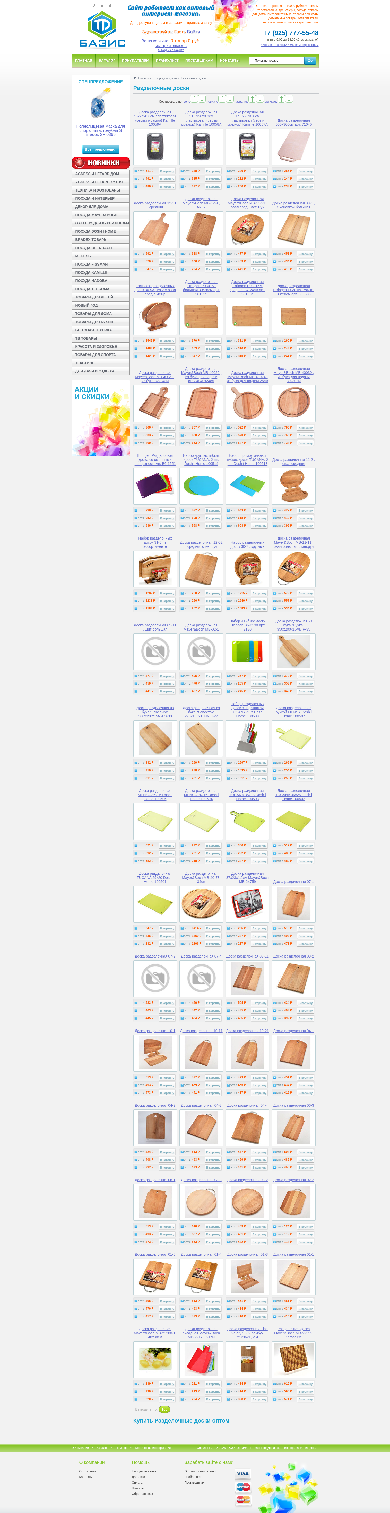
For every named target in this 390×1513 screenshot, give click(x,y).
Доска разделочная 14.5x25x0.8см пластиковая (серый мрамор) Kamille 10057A (247, 118)
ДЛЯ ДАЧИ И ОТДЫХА (95, 371)
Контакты (230, 60)
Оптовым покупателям (200, 1471)
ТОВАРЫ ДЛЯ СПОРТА (95, 355)
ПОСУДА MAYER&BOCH (96, 215)
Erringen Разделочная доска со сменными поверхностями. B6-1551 (155, 459)
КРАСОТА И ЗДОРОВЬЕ (96, 346)
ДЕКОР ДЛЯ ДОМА (91, 207)
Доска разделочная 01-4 (201, 1254)
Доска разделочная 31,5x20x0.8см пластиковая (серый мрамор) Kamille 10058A (201, 118)
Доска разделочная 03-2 (247, 1180)
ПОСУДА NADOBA (91, 281)
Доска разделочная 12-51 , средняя (155, 205)
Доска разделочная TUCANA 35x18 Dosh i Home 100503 (247, 795)
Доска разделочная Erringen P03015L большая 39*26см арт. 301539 (201, 288)
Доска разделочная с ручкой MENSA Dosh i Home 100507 (294, 712)
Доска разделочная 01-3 (247, 1254)
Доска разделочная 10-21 (247, 1031)
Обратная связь (143, 1494)
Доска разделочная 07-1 (293, 882)
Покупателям (135, 60)
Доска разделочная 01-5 (155, 1254)
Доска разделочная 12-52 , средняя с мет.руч (201, 544)
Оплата (137, 1482)
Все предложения (100, 149)
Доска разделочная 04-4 (247, 1105)
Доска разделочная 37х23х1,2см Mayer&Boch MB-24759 (247, 877)
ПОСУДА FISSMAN (91, 264)
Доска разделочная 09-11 (247, 956)
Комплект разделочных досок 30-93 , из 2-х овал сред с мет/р (155, 290)
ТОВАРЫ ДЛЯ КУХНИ (94, 322)
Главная (83, 60)
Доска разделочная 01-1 (293, 1254)
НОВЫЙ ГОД (86, 305)
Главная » (144, 78)
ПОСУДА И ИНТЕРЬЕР (95, 198)
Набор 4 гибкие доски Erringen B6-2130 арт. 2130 (247, 625)
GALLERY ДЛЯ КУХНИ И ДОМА (102, 223)
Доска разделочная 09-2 (293, 956)
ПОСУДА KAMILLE (91, 272)
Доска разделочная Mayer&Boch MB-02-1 (201, 627)
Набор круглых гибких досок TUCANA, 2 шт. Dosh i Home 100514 (201, 459)
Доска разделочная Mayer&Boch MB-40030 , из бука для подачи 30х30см (294, 375)
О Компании (80, 1448)
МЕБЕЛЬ (83, 256)
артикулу (271, 101)
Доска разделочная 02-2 (293, 1180)
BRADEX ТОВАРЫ (91, 240)
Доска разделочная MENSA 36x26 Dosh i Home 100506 (155, 795)
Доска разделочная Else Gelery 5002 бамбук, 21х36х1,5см (247, 1333)
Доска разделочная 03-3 (201, 1180)
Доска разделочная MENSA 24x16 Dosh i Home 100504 (201, 795)
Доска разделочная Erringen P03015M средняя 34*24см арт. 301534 (247, 288)
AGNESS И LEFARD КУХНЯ (99, 182)
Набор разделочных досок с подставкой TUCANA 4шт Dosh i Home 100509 (247, 710)
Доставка (138, 1477)
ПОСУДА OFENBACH (93, 248)
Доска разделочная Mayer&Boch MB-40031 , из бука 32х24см (155, 377)
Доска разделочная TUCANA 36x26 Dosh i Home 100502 (293, 795)
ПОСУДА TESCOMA (92, 289)
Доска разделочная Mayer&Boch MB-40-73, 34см (201, 877)
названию (241, 101)
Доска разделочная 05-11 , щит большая (155, 627)
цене (186, 101)
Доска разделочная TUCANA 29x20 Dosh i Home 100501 (155, 877)
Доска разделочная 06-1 (155, 1180)
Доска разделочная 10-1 (155, 1031)
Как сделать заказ (145, 1471)
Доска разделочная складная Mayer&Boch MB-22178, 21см (201, 1333)
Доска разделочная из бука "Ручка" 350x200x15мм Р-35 (293, 625)
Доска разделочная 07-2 (155, 956)
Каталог (107, 60)
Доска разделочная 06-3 (293, 1105)
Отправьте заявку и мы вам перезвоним (290, 45)
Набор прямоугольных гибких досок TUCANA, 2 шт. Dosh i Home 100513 (247, 459)
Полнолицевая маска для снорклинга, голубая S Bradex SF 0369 (100, 130)
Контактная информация (153, 1448)
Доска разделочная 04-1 (293, 1031)
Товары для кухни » (166, 78)
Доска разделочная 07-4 (201, 956)
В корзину (167, 171)
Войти (193, 31)
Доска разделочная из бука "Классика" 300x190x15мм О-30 (155, 712)
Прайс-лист (167, 60)
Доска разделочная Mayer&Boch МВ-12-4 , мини (201, 203)
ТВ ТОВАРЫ (86, 338)
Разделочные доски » (195, 78)
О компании (87, 1471)
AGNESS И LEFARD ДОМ (97, 174)
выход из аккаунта (171, 50)
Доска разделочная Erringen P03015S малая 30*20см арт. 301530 (293, 290)
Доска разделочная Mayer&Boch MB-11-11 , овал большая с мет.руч (294, 542)
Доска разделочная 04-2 (155, 1105)
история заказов (171, 45)
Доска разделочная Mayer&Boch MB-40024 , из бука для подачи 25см (247, 377)
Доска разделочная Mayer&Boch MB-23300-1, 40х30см (155, 1333)
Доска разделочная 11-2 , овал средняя (293, 462)
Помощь (121, 1448)
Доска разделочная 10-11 (201, 1031)
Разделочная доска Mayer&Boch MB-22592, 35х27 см (294, 1333)
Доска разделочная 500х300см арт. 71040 (293, 122)
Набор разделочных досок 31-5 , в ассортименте (155, 542)
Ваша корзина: (155, 41)
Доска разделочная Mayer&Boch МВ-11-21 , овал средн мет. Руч (247, 203)
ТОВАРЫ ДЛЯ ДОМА (93, 314)
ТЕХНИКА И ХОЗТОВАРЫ (97, 190)
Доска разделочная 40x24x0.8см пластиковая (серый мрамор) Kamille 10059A (155, 118)
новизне (212, 101)
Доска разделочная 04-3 (201, 1105)
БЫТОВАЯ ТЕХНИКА (93, 330)
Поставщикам (199, 60)
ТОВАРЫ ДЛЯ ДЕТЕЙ (94, 297)
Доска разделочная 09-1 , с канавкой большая (293, 205)
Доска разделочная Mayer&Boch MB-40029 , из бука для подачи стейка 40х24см (201, 375)
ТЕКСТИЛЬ (85, 363)
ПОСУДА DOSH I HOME (95, 231)
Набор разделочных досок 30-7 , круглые (247, 544)
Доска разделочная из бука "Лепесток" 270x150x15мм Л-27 (201, 712)
